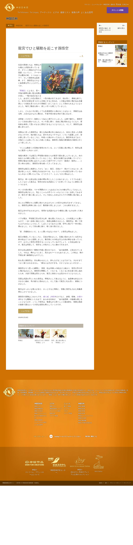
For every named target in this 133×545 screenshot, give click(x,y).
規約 (106, 542)
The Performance (23, 12)
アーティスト (46, 12)
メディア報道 (54, 475)
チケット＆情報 (117, 10)
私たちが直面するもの (40, 476)
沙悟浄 (57, 352)
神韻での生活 (38, 470)
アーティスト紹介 (55, 470)
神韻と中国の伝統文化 (85, 482)
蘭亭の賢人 (121, 28)
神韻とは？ (37, 465)
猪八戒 (49, 352)
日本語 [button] (125, 4)
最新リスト (65, 12)
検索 (118, 4)
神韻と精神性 (38, 479)
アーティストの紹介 (40, 481)
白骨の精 (26, 355)
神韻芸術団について (56, 468)
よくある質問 (87, 12)
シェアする (25, 56)
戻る (10, 25)
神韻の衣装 (81, 472)
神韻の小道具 (82, 477)
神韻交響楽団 (38, 468)
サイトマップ (127, 542)
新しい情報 (67, 465)
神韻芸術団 (38, 463)
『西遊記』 (23, 96)
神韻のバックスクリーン (85, 475)
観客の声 (76, 12)
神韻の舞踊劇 (82, 480)
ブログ (66, 470)
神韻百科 (106, 4)
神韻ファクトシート (40, 472)
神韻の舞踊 (81, 465)
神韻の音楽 (81, 468)
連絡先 (113, 4)
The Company (34, 12)
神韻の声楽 (81, 470)
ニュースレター (97, 4)
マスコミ (87, 4)
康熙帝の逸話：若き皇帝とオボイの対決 (105, 30)
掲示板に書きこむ (91, 496)
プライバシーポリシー (115, 542)
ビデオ (56, 12)
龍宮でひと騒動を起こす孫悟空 (37, 25)
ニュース (67, 463)
